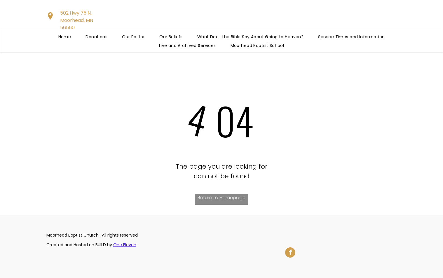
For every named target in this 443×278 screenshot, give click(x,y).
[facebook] (290, 253)
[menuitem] (65, 36)
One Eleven (124, 245)
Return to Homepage (221, 197)
